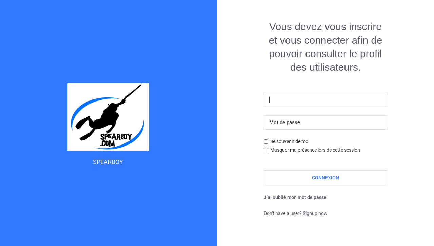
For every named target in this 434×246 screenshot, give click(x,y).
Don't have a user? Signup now (296, 213)
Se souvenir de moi (286, 141)
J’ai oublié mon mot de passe (295, 197)
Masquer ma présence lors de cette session (312, 150)
